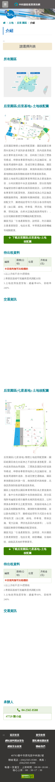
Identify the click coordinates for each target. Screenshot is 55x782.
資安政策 (40, 735)
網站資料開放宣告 (14, 740)
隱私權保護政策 (40, 740)
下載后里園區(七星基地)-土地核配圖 (27, 551)
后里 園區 (22, 23)
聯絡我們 (40, 746)
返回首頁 (14, 735)
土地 (11, 23)
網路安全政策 (14, 746)
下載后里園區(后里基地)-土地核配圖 (27, 239)
